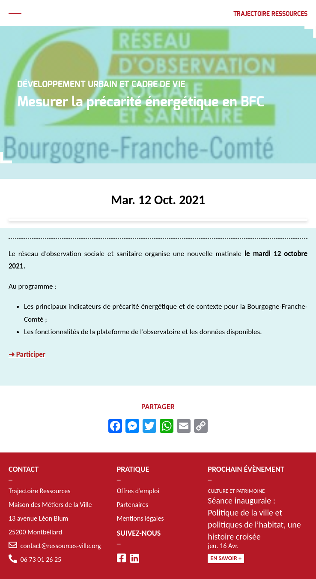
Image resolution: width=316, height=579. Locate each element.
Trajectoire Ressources (270, 14)
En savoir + (225, 558)
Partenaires (133, 505)
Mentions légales (140, 518)
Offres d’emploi (138, 491)
